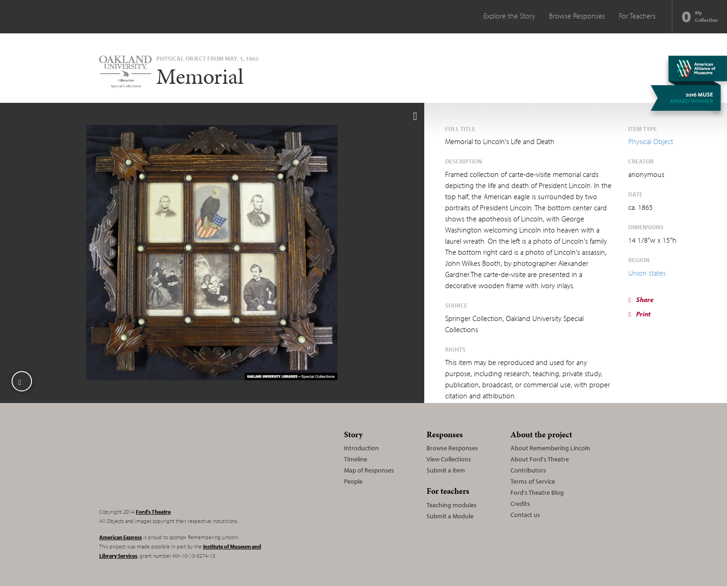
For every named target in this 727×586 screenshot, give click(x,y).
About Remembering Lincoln (550, 448)
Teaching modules (452, 505)
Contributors (528, 470)
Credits (520, 503)
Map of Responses (369, 470)
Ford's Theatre (153, 511)
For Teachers (637, 15)
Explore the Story (509, 15)
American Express (120, 537)
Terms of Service (532, 481)
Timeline (355, 459)
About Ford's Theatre (539, 459)
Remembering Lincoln (157, 463)
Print (639, 313)
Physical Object (650, 141)
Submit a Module (450, 516)
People (353, 481)
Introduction (361, 448)
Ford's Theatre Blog (537, 492)
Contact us (525, 514)
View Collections (449, 459)
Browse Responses (577, 15)
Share (640, 299)
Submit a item (446, 470)
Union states (647, 272)
